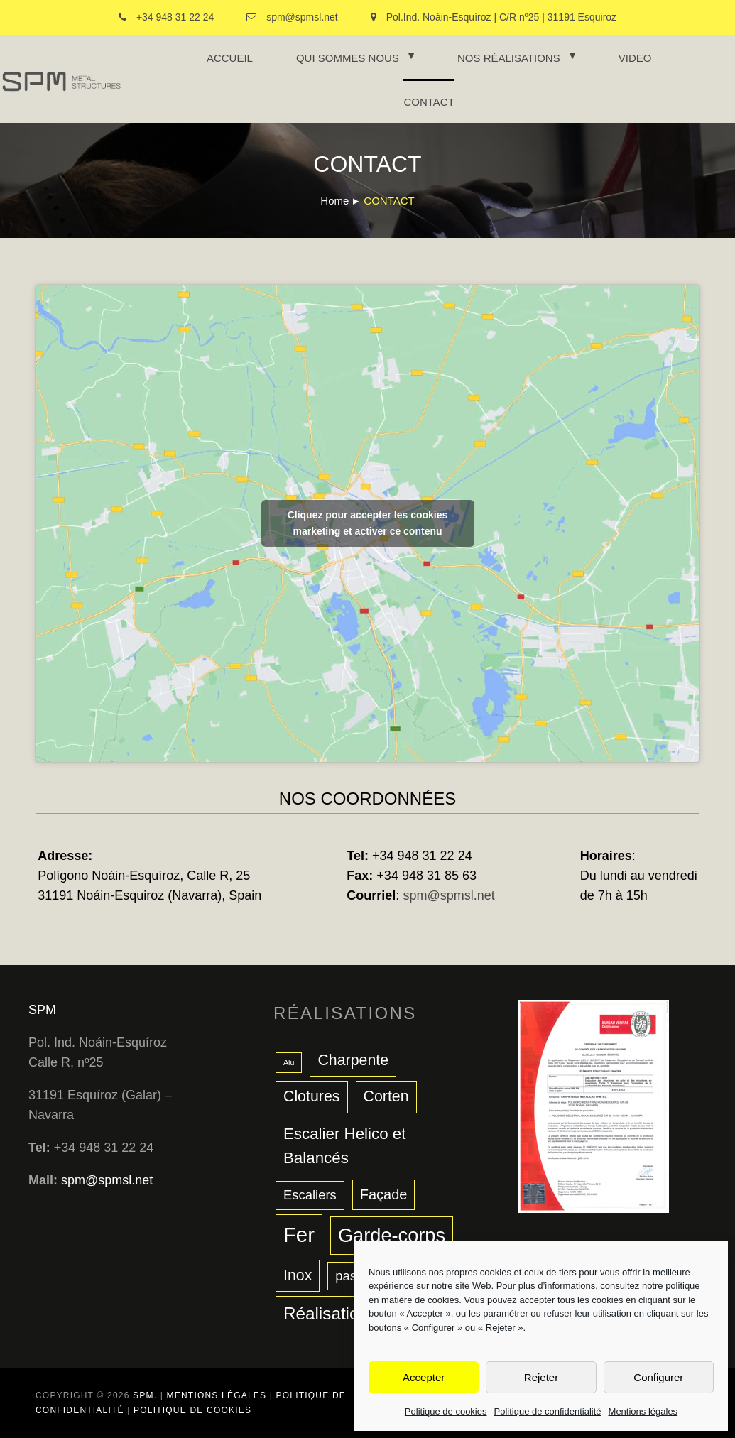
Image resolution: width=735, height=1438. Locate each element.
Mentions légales (643, 1411)
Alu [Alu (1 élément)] (288, 1062)
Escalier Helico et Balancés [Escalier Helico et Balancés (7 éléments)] (344, 1146)
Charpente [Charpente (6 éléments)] (352, 1060)
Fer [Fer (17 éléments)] (299, 1234)
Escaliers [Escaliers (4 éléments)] (310, 1194)
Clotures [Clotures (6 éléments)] (311, 1096)
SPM (42, 1010)
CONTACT (428, 102)
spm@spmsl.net (448, 895)
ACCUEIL (230, 58)
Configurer (658, 1377)
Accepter (424, 1377)
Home (334, 201)
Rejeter (541, 1377)
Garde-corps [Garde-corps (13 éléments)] (391, 1235)
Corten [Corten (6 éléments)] (386, 1096)
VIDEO (635, 58)
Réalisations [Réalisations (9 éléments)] (330, 1313)
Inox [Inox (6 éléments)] (297, 1275)
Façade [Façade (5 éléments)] (384, 1194)
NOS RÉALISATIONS (508, 58)
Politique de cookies (446, 1411)
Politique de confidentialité (547, 1411)
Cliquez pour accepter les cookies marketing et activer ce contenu (368, 523)
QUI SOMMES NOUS (347, 58)
